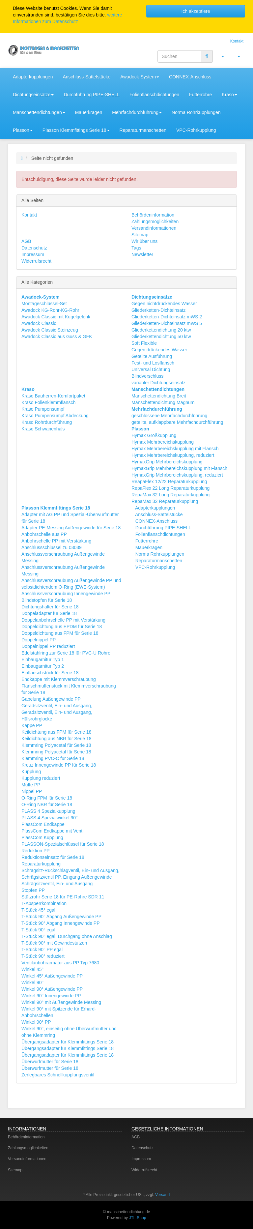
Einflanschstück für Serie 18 (50, 672)
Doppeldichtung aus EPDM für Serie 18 (61, 626)
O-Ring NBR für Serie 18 (46, 804)
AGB (26, 241)
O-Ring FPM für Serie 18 (46, 798)
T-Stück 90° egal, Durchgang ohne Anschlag (66, 936)
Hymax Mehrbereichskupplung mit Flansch (175, 448)
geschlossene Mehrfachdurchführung (169, 415)
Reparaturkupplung (41, 863)
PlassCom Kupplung (42, 837)
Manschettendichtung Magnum (162, 402)
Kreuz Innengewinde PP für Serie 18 (58, 765)
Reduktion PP (35, 850)
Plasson (23, 130)
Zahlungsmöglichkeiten (155, 221)
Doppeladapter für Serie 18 (49, 613)
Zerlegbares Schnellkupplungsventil (57, 1074)
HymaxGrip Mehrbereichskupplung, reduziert (177, 475)
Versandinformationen (153, 228)
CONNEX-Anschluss (190, 76)
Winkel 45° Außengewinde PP (52, 976)
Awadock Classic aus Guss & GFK (56, 336)
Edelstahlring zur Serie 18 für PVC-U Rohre (65, 653)
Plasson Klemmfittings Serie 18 (76, 130)
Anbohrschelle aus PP (44, 534)
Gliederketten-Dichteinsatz (158, 310)
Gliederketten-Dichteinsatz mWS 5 (166, 323)
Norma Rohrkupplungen (196, 112)
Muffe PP (30, 784)
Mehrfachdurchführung (137, 112)
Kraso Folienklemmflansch (48, 402)
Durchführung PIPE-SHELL (92, 94)
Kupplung (31, 771)
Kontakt (236, 41)
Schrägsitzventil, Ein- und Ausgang (57, 883)
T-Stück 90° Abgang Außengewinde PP (61, 916)
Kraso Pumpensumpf (43, 409)
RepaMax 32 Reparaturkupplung (164, 501)
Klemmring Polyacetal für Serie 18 (56, 745)
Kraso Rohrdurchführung (46, 422)
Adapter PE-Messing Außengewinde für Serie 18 (71, 527)
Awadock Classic (38, 323)
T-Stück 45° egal (38, 910)
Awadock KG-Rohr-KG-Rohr (50, 310)
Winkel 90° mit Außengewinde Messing (61, 1002)
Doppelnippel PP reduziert (48, 646)
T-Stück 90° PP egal (42, 949)
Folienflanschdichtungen (154, 94)
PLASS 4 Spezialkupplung (48, 811)
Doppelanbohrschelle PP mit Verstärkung (63, 620)
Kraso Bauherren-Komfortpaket (53, 395)
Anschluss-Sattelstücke (86, 76)
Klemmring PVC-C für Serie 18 (52, 758)
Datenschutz (34, 247)
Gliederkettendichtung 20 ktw (161, 330)
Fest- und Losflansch (152, 363)
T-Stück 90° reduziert (43, 956)
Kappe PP (31, 725)
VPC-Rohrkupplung (196, 130)
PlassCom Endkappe (43, 824)
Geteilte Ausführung (151, 356)
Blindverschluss (147, 376)
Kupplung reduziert (40, 778)
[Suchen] (179, 56)
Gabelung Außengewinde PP (51, 699)
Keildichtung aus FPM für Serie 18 (56, 732)
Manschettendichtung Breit (158, 395)
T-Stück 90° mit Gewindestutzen (54, 943)
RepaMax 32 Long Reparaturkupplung (170, 494)
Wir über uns (144, 241)
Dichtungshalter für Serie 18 (50, 606)
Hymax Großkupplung (153, 435)
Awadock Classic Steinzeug (49, 330)
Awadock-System (139, 76)
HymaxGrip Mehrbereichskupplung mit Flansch (179, 468)
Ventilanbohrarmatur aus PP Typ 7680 (60, 962)
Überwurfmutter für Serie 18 (49, 1061)
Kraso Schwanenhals (43, 428)
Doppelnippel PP (38, 639)
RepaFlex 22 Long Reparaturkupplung (170, 488)
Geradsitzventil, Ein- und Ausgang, (56, 705)
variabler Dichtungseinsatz (158, 382)
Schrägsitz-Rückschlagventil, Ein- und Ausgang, (70, 870)
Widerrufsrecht (36, 261)
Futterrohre (200, 94)
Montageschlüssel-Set (44, 303)
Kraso (229, 94)
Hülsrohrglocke (36, 718)
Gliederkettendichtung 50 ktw (161, 336)
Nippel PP (31, 791)
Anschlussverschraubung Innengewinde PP (65, 593)
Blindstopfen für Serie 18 (46, 600)
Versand (162, 1194)
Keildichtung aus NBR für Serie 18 (56, 738)
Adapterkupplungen (33, 76)
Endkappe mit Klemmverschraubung (58, 679)
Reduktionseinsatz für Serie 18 (52, 857)
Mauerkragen (88, 112)
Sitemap (139, 234)
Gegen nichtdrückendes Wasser (164, 303)
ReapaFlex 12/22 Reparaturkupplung (169, 481)
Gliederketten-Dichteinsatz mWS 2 (166, 316)
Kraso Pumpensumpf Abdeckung (55, 415)
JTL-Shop (137, 1217)
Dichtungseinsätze (33, 94)
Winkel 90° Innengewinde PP (51, 995)
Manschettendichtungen (39, 112)
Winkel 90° (32, 982)
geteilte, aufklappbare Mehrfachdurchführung (177, 422)
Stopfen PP (33, 890)
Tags (136, 247)
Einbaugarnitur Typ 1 (42, 659)
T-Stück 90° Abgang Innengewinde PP (60, 923)
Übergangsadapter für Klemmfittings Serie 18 (67, 1041)
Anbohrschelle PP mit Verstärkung (56, 540)
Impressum (32, 254)
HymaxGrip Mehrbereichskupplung (167, 461)
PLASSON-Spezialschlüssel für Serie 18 (62, 844)
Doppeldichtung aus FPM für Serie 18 (59, 633)
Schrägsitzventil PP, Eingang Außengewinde (66, 877)
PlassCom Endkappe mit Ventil (52, 831)
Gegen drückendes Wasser (159, 349)
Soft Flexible (144, 343)
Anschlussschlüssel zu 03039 (51, 547)
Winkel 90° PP (36, 1022)
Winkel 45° (32, 969)
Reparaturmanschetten (143, 130)
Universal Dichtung (150, 369)
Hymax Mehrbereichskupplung (162, 442)
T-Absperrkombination (44, 903)
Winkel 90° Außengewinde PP (52, 989)
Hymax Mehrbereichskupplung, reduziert (172, 455)
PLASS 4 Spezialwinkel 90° (49, 817)
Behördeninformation (152, 215)
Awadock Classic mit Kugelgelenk (55, 316)
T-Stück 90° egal (38, 929)
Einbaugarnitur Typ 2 (42, 666)
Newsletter (142, 254)
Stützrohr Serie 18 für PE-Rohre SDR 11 (62, 896)
